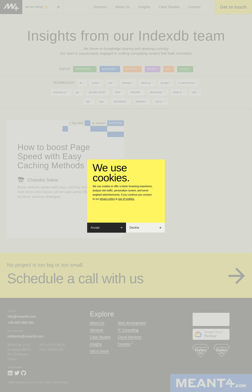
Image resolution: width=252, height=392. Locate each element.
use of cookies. (126, 198)
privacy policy (107, 198)
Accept (106, 227)
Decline (145, 227)
